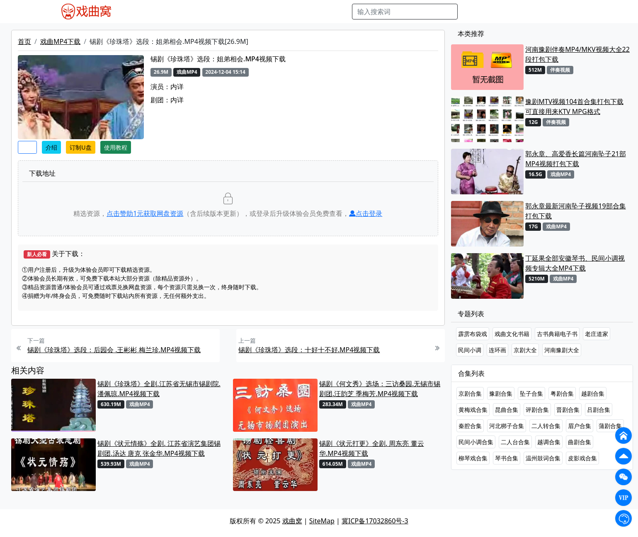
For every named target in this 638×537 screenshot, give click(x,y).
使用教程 (115, 147)
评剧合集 (537, 410)
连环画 (497, 350)
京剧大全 (525, 350)
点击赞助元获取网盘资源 (145, 213)
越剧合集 (592, 393)
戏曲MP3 (176, 11)
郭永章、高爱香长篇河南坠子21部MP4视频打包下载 (575, 158)
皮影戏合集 (582, 458)
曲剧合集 (579, 442)
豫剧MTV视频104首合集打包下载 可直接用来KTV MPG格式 (574, 106)
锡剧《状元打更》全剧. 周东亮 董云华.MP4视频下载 (371, 448)
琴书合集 (506, 458)
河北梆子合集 (506, 426)
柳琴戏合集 (473, 458)
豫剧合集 (500, 393)
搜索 (471, 11)
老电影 (205, 11)
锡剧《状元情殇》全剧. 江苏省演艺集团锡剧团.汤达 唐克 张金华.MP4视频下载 (158, 448)
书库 (323, 11)
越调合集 (548, 442)
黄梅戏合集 (473, 410)
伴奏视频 (297, 11)
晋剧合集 (568, 410)
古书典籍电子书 (557, 334)
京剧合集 (470, 393)
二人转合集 (545, 426)
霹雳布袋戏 (472, 334)
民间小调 (469, 350)
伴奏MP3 (265, 11)
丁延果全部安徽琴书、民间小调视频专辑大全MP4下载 (575, 263)
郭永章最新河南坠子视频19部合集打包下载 (575, 210)
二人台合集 (515, 442)
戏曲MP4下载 (60, 41)
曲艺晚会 (233, 11)
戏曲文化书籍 (512, 334)
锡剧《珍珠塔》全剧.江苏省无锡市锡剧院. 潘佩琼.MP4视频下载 (159, 388)
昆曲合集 (506, 410)
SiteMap (322, 520)
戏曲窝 (292, 520)
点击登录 (365, 213)
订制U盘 (80, 147)
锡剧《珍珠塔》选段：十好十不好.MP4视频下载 (309, 349)
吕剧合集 (598, 410)
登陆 (583, 11)
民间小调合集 (475, 442)
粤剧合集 (562, 393)
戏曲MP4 (143, 11)
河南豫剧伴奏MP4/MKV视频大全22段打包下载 (577, 54)
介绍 (51, 147)
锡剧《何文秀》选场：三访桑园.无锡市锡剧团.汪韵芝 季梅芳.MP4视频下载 (379, 388)
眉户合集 (579, 426)
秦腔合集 (470, 426)
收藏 (27, 147)
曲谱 (341, 11)
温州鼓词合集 (543, 458)
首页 (24, 41)
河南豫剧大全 (561, 350)
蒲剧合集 (610, 426)
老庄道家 (596, 334)
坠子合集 (531, 393)
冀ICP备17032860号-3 (375, 520)
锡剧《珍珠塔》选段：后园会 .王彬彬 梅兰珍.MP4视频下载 (114, 349)
